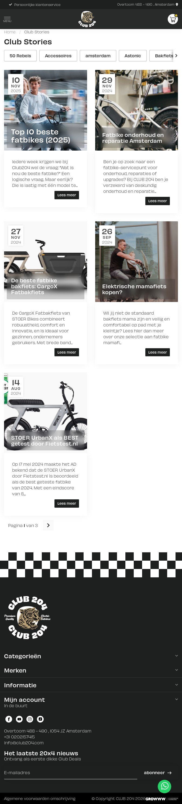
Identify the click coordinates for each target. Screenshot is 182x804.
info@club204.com (24, 742)
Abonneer (157, 772)
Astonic (133, 55)
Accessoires (58, 55)
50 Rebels (20, 55)
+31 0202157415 (19, 736)
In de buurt (16, 705)
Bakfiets (164, 55)
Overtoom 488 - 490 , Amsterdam (147, 4)
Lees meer (66, 195)
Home (10, 31)
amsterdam (98, 55)
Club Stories (36, 31)
